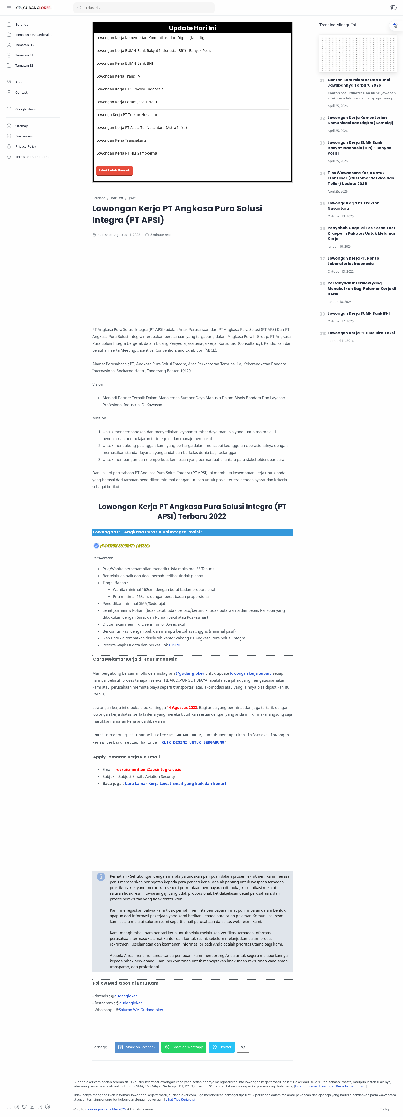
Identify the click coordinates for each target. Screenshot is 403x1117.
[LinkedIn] (39, 1106)
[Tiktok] (47, 1106)
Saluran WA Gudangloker (141, 1009)
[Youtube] (32, 1106)
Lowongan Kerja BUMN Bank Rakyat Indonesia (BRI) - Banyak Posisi (154, 50)
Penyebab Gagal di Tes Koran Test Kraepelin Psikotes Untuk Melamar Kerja (362, 233)
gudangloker (125, 995)
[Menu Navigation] (9, 7)
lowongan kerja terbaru (251, 673)
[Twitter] (24, 1106)
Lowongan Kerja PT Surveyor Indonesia (130, 89)
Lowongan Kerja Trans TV (118, 76)
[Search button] (79, 7)
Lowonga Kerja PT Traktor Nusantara (128, 114)
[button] (393, 7)
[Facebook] (9, 1106)
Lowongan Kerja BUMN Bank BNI (124, 63)
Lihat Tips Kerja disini (181, 1099)
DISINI (174, 644)
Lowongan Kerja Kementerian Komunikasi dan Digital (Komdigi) (151, 37)
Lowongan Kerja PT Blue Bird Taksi (361, 333)
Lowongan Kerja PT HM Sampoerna (126, 153)
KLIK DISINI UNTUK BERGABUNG (193, 743)
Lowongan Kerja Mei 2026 (106, 1109)
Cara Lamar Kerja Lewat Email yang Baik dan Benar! (175, 783)
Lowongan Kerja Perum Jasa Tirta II (126, 101)
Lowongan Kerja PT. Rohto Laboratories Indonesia (353, 261)
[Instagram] (16, 1106)
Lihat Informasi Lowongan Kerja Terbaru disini (330, 1086)
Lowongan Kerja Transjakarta (121, 140)
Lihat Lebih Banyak (114, 170)
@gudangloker (190, 673)
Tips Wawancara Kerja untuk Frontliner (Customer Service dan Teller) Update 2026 (361, 178)
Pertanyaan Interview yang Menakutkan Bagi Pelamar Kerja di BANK (362, 289)
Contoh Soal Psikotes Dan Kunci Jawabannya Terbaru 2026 (359, 82)
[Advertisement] (192, 284)
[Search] (144, 7)
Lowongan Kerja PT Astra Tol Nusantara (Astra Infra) (141, 127)
